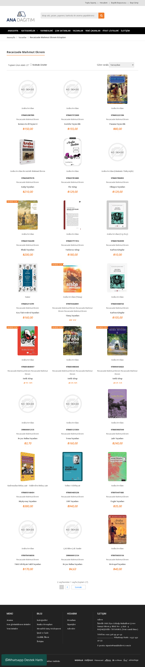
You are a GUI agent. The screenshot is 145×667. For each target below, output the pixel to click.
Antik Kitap (28, 378)
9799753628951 (72, 304)
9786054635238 (72, 492)
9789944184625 (117, 367)
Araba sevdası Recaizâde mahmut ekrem (27, 171)
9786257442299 (27, 241)
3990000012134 (72, 555)
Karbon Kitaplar (117, 250)
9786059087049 (117, 429)
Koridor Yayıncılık (72, 124)
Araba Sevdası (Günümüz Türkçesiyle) (117, 171)
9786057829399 (117, 241)
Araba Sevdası (28, 108)
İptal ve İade (42, 633)
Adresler (71, 628)
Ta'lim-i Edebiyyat (72, 486)
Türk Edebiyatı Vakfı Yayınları (27, 564)
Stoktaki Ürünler (39, 64)
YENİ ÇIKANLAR (92, 30)
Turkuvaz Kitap (72, 250)
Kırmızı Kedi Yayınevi (27, 124)
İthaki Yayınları (27, 250)
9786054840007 (27, 367)
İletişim (40, 641)
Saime (27, 297)
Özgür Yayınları (117, 501)
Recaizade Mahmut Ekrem (27, 119)
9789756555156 (117, 555)
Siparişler (71, 624)
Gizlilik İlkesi (43, 637)
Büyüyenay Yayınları (28, 501)
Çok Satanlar (63, 30)
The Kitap (72, 187)
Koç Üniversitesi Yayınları (27, 313)
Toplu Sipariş (90, 2)
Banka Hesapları (44, 624)
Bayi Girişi (134, 2)
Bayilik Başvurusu (118, 2)
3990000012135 (27, 429)
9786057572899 (72, 115)
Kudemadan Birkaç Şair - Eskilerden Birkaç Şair (28, 486)
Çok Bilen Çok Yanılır (72, 548)
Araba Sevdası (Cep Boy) (117, 234)
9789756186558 (27, 555)
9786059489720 (117, 304)
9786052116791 (27, 304)
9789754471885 (117, 492)
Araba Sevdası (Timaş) (72, 297)
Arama (10, 620)
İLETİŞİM (125, 30)
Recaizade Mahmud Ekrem (63, 308)
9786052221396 (117, 115)
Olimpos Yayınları (117, 187)
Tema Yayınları (72, 438)
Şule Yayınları (117, 438)
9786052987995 (27, 115)
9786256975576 (27, 178)
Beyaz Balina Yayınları (27, 438)
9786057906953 (117, 178)
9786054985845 (72, 367)
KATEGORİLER (29, 30)
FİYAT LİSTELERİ (111, 30)
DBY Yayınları (72, 501)
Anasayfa (13, 30)
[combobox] (72, 16)
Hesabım (103, 2)
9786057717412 (72, 241)
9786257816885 (72, 178)
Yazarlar (78, 30)
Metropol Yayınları (117, 564)
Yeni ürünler (12, 628)
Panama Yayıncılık (117, 124)
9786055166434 (27, 492)
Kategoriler (42, 620)
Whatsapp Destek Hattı (24, 660)
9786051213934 (72, 429)
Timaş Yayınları (72, 316)
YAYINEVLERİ (46, 30)
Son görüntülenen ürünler (19, 624)
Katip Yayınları (27, 187)
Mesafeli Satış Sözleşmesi (49, 628)
